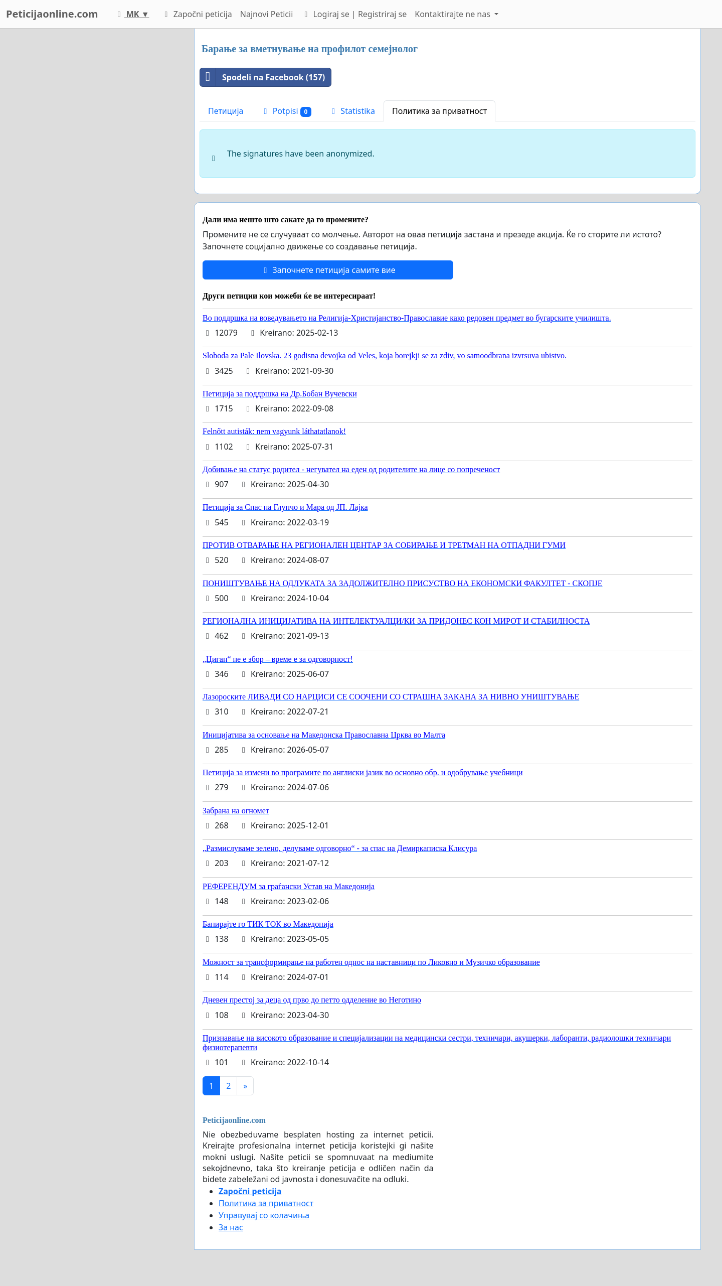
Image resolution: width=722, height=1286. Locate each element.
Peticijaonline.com (52, 14)
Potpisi (286, 111)
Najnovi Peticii (266, 14)
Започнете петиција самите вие (327, 269)
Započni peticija (196, 14)
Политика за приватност (439, 110)
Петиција (226, 110)
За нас (231, 1227)
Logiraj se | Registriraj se (354, 14)
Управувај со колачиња (264, 1215)
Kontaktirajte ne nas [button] (453, 14)
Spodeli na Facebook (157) (262, 77)
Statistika (351, 110)
